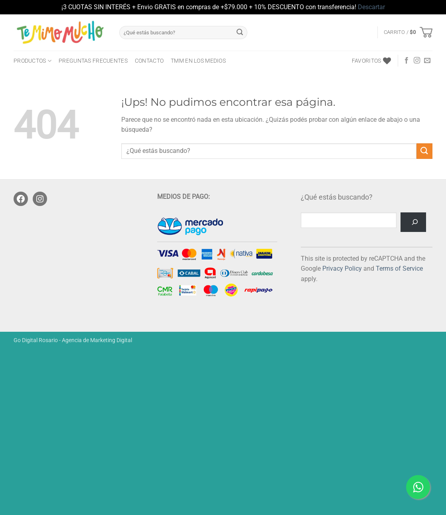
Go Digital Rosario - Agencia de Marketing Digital (73, 340)
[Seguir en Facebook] (406, 60)
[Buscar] (413, 222)
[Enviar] (240, 32)
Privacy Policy (342, 268)
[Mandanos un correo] (427, 60)
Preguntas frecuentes (93, 60)
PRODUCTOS (32, 61)
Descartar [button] (371, 7)
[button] (408, 32)
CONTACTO (149, 60)
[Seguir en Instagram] (417, 60)
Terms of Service (399, 268)
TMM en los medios (198, 60)
